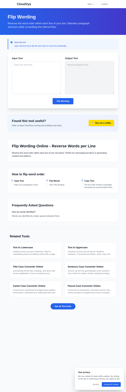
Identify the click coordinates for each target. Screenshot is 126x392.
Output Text (71, 58)
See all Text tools (63, 306)
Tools (90, 4)
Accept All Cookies (111, 384)
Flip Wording (63, 101)
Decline (96, 384)
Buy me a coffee (101, 123)
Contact (104, 4)
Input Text (17, 58)
